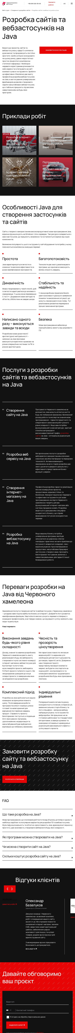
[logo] (10, 3)
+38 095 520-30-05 (34, 4)
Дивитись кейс (9, 904)
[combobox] (10, 1010)
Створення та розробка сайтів (20, 10)
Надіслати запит (17, 1025)
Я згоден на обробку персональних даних (27, 1017)
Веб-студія (5, 10)
